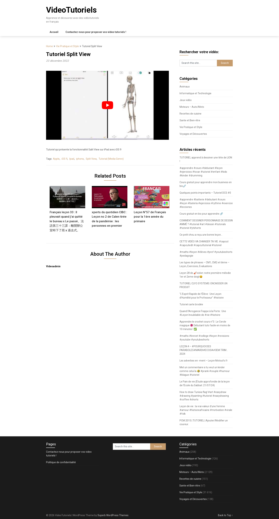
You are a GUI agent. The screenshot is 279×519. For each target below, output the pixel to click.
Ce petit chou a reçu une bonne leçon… (201, 234)
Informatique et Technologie (195, 93)
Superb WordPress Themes (113, 515)
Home (49, 46)
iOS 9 (64, 158)
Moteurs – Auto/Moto (192, 106)
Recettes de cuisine (190, 113)
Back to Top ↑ (225, 515)
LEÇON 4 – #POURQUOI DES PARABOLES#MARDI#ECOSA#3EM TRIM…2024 (204, 350)
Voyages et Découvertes (193, 133)
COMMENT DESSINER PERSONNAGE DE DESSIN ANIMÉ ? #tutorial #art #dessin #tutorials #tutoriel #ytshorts (206, 224)
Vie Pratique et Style (67, 46)
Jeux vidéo (186, 100)
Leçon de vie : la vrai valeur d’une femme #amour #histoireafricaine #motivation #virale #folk (206, 410)
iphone (80, 158)
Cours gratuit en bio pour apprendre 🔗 (201, 213)
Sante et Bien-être (190, 120)
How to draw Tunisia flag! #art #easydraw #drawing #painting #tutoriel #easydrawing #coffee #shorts (204, 396)
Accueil (54, 32)
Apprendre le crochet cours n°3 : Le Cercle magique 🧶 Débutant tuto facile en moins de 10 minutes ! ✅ (205, 325)
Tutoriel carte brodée (191, 304)
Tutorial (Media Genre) (111, 158)
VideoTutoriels (71, 10)
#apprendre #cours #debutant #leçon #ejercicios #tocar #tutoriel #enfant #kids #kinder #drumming (203, 172)
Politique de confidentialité (61, 462)
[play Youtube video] (107, 105)
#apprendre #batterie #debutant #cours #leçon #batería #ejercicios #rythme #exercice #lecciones (206, 203)
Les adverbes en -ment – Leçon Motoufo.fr (204, 360)
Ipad (71, 158)
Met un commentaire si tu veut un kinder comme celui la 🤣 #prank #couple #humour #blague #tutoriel (205, 371)
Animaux (185, 86)
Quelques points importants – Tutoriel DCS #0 (205, 192)
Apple (56, 158)
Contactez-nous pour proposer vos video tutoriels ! (95, 32)
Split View (91, 158)
